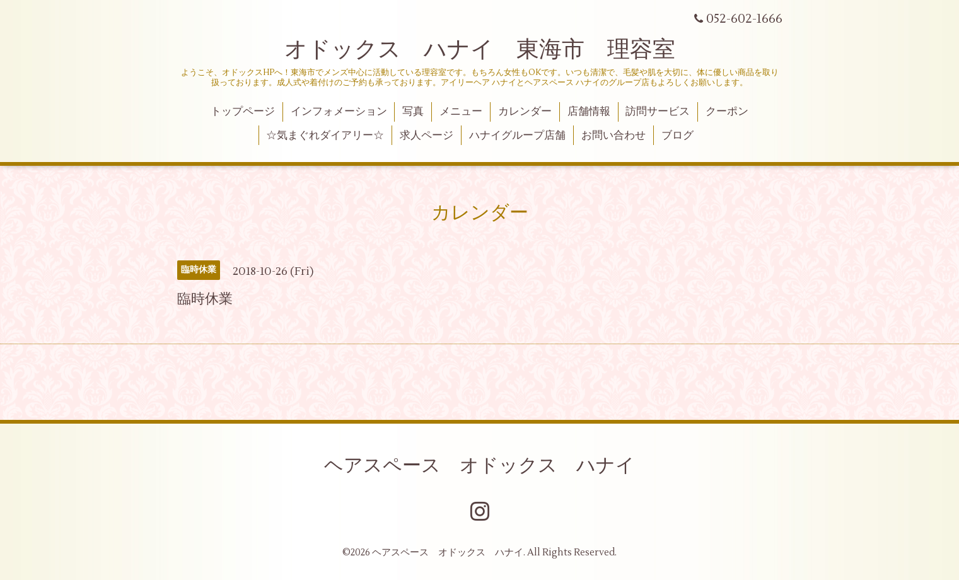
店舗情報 (588, 112)
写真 (413, 112)
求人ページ (426, 135)
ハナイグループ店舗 (517, 135)
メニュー (460, 112)
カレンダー (525, 112)
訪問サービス (657, 112)
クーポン (727, 112)
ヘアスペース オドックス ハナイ (479, 465)
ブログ (677, 135)
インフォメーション (339, 112)
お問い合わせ (613, 135)
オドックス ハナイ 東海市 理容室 (479, 49)
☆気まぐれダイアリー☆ (325, 135)
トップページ (243, 112)
